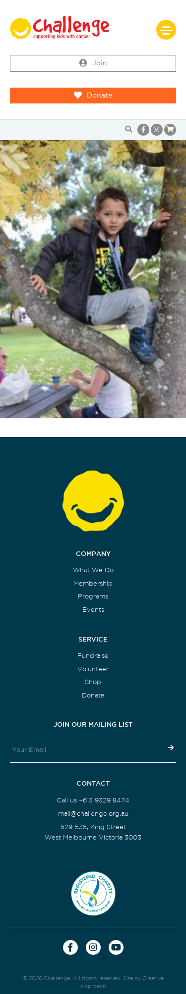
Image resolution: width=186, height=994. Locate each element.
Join (93, 63)
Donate (93, 95)
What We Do (93, 570)
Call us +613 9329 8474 (93, 800)
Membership (93, 583)
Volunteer (93, 669)
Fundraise (93, 655)
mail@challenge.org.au (93, 813)
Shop (93, 682)
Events (93, 609)
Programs (93, 596)
